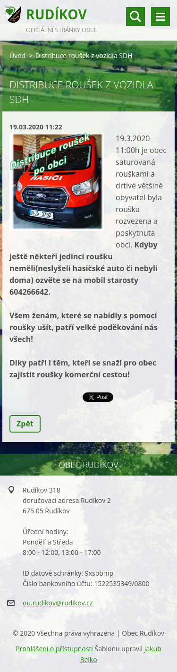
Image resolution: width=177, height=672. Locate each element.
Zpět (25, 423)
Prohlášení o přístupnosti (54, 648)
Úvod (17, 55)
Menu (160, 16)
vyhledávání (135, 16)
